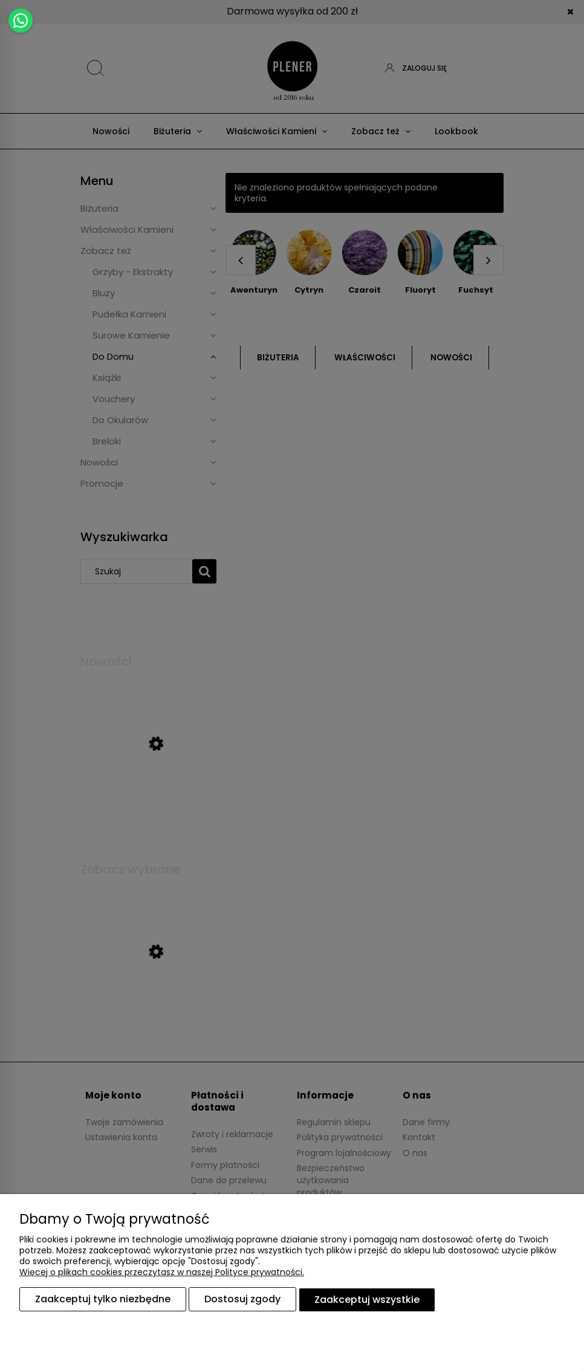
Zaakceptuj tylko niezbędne (102, 1300)
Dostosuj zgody (242, 1300)
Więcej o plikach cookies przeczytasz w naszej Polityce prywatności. (161, 1273)
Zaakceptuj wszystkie (367, 1300)
